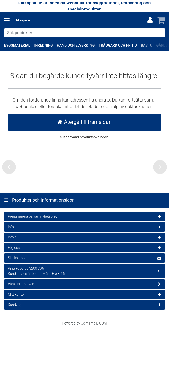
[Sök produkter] (84, 32)
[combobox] (84, 32)
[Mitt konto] (150, 20)
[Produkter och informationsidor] (8, 20)
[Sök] (160, 32)
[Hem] (31, 20)
